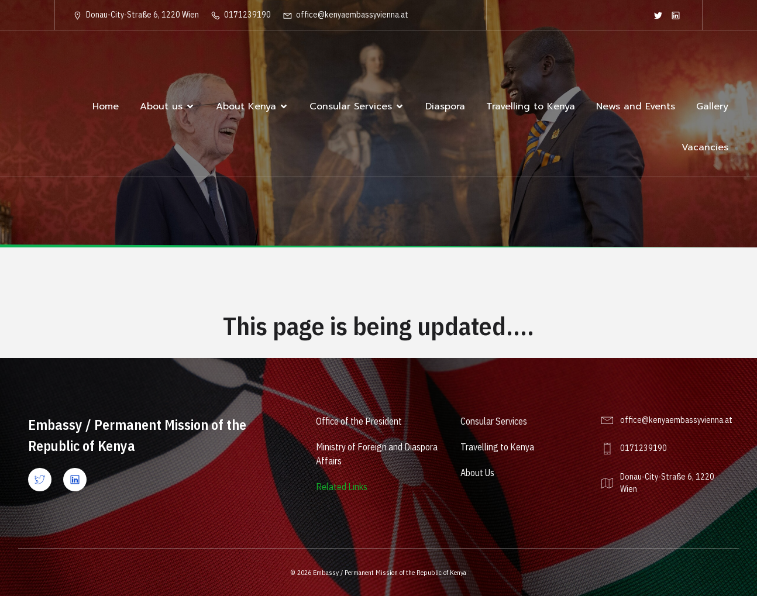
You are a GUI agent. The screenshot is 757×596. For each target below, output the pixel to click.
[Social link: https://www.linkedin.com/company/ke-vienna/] (675, 15)
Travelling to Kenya (530, 106)
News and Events (635, 106)
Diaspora (445, 106)
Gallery (712, 106)
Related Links (341, 486)
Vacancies (705, 147)
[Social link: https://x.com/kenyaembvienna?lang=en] (45, 479)
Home (105, 106)
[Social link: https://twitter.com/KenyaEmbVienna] (658, 15)
